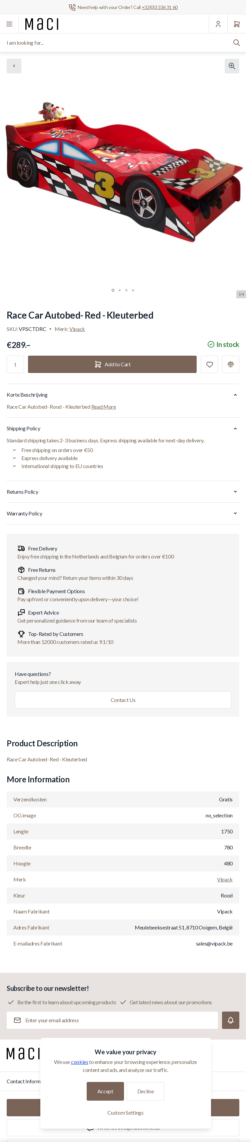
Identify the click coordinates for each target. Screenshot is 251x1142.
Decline (145, 1091)
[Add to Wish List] (209, 364)
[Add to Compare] (230, 364)
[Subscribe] (230, 1020)
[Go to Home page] (41, 24)
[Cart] (236, 24)
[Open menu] (9, 24)
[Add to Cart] (112, 364)
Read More (103, 406)
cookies (79, 1062)
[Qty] (15, 364)
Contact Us (123, 700)
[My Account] (218, 24)
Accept (105, 1091)
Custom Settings (125, 1112)
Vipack (77, 329)
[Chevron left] (14, 66)
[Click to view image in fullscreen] (232, 66)
